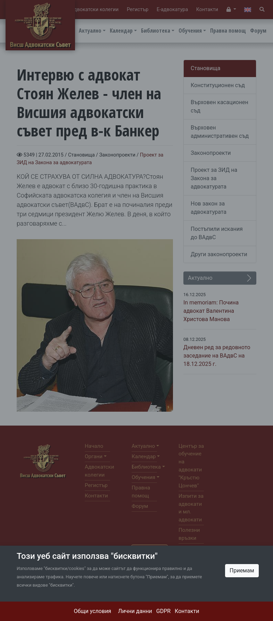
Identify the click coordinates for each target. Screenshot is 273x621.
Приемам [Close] (242, 570)
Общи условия (92, 611)
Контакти (187, 611)
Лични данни (135, 611)
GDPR (163, 611)
